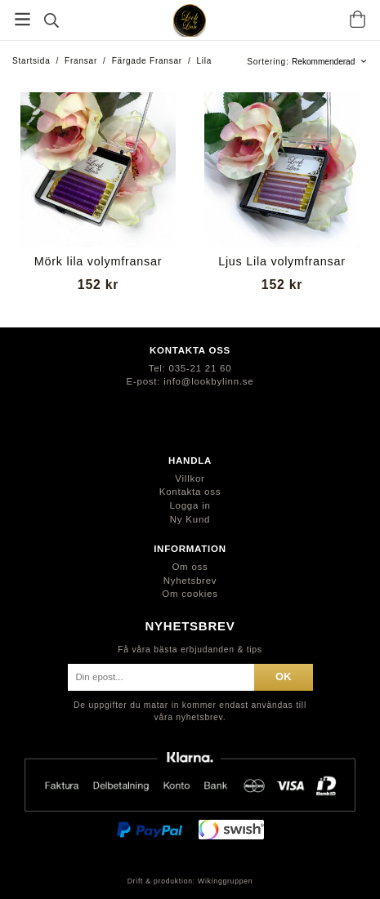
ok (283, 676)
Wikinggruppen (225, 881)
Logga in (189, 505)
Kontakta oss (190, 491)
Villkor (189, 478)
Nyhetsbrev (190, 580)
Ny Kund (190, 519)
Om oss (190, 567)
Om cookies (189, 594)
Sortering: (269, 61)
